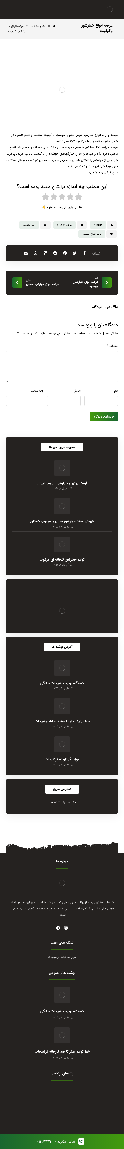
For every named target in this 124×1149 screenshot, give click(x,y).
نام (116, 390)
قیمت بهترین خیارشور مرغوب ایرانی (62, 483)
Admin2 (98, 225)
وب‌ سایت (36, 390)
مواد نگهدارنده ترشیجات (62, 759)
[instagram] (66, 928)
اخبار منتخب (29, 225)
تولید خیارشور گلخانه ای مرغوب (62, 559)
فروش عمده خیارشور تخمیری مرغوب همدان (62, 521)
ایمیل (77, 390)
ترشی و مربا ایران (99, 172)
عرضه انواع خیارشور (91, 234)
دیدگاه (112, 345)
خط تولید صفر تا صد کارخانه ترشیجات (62, 721)
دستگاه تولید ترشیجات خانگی (62, 683)
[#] (58, 928)
